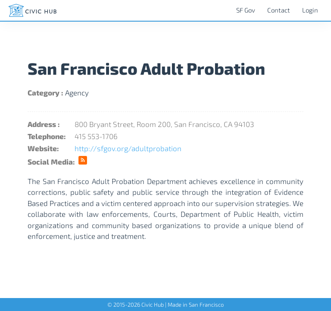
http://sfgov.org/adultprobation (128, 148)
